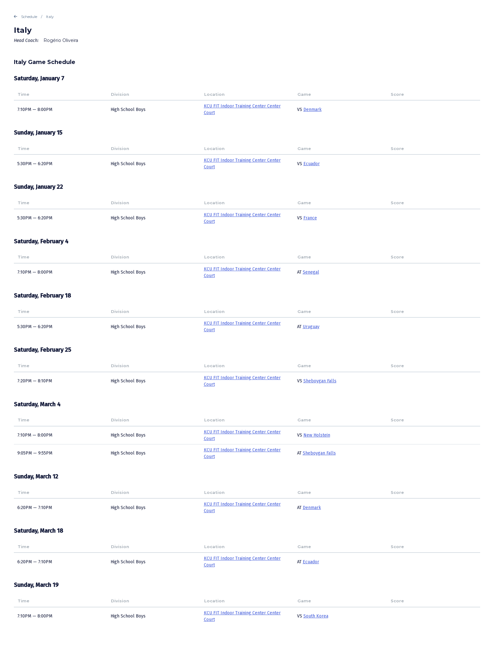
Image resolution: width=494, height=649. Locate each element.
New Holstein (316, 435)
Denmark (312, 109)
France (310, 218)
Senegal (311, 272)
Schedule (25, 17)
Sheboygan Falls (319, 381)
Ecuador (311, 163)
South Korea (315, 616)
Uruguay (311, 326)
